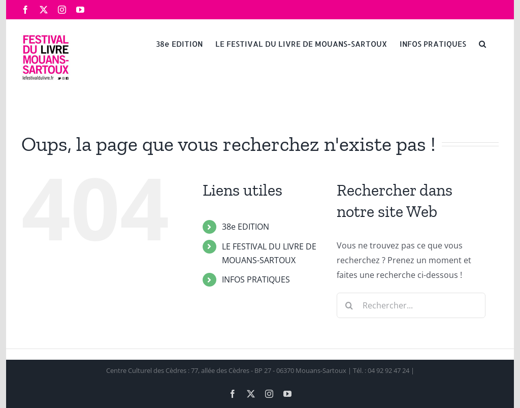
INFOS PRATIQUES (256, 279)
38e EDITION (245, 226)
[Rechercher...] (411, 305)
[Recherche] (349, 305)
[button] (482, 43)
